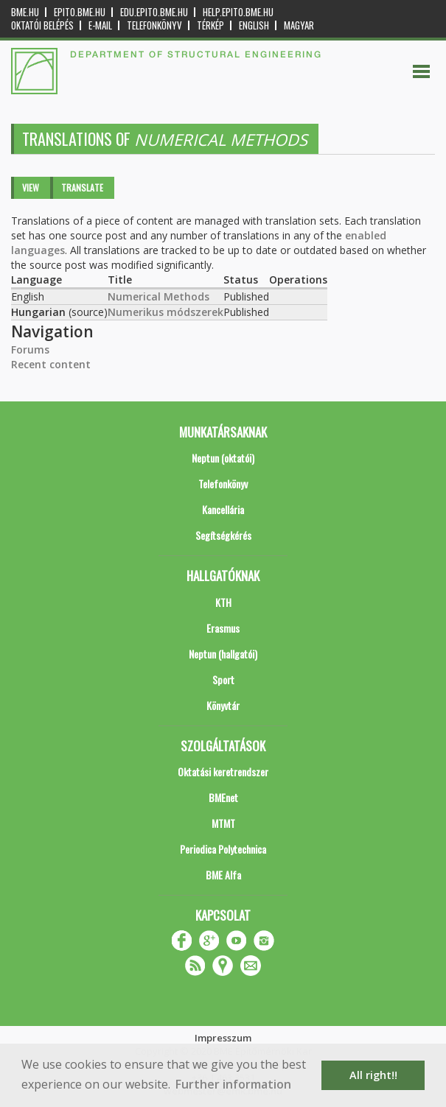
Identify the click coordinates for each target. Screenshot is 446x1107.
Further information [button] (233, 1084)
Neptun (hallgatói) (223, 653)
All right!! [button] (373, 1075)
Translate (82, 187)
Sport (223, 679)
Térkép (210, 25)
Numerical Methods (158, 296)
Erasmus (223, 628)
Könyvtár (223, 705)
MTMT (223, 823)
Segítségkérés (223, 535)
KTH (223, 602)
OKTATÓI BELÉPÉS (42, 25)
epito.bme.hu (79, 12)
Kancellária (223, 509)
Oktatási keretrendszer (223, 771)
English (254, 25)
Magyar (299, 25)
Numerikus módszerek (165, 312)
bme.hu (25, 12)
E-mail (100, 25)
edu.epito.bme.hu (154, 12)
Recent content (51, 364)
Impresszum (223, 1037)
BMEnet (223, 797)
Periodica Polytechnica (223, 849)
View (30, 187)
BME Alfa (223, 874)
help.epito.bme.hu (238, 12)
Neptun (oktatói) (223, 457)
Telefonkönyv (154, 25)
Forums (30, 349)
